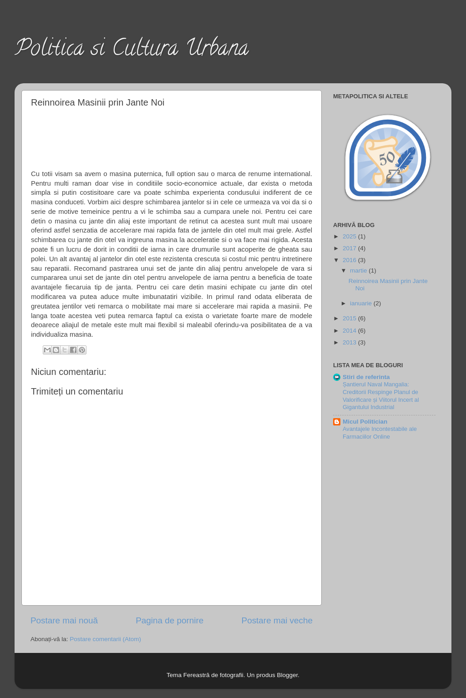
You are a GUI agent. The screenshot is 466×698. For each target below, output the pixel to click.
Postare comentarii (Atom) (105, 639)
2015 (350, 318)
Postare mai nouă (64, 620)
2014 (350, 330)
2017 (350, 248)
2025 (350, 236)
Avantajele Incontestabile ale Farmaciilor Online (380, 432)
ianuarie (362, 303)
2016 (350, 260)
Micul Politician (365, 421)
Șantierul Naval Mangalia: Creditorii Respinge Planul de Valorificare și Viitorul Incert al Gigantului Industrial (381, 395)
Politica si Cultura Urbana (131, 50)
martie (359, 270)
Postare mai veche (277, 620)
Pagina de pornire (169, 620)
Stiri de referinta (366, 377)
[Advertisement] (172, 136)
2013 (350, 342)
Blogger (287, 675)
